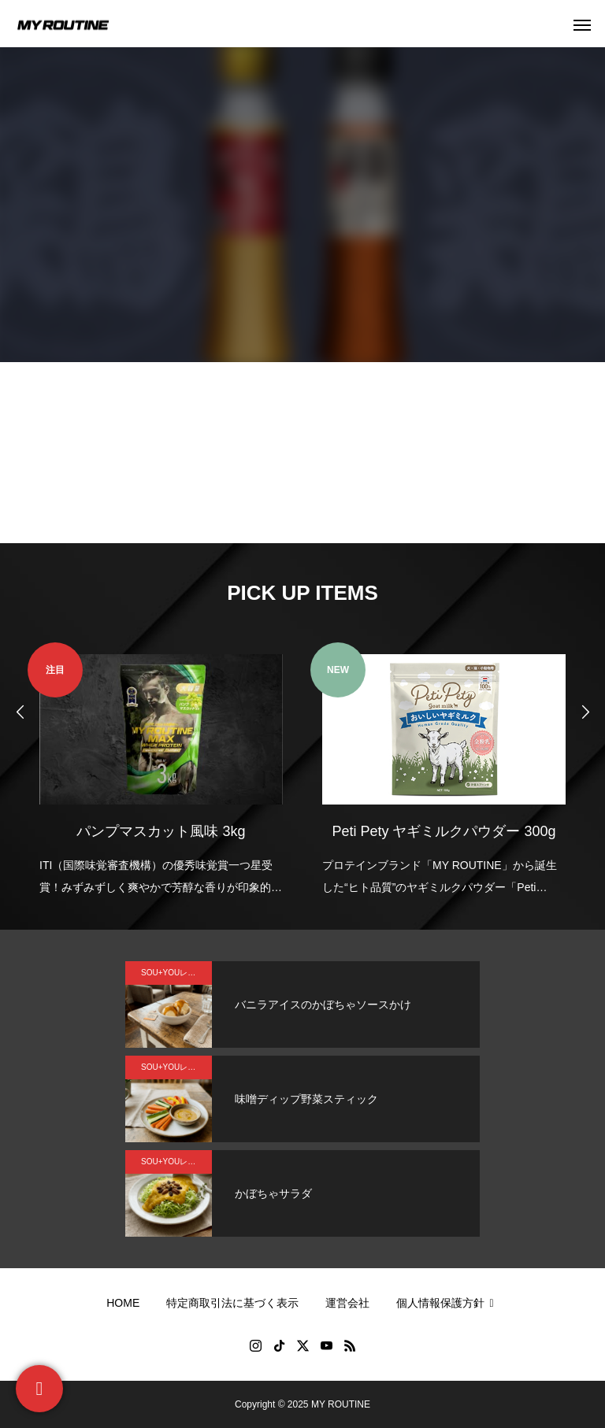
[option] (161, 770)
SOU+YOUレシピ (172, 972)
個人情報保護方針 (447, 1303)
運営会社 (347, 1303)
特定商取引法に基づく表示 (232, 1303)
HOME (122, 1303)
